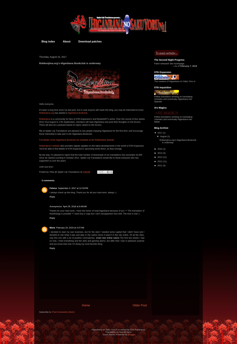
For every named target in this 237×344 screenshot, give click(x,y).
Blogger (131, 334)
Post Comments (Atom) (63, 312)
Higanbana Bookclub (77, 113)
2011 (160, 165)
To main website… (167, 53)
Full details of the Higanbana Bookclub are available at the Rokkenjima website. (77, 140)
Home (86, 305)
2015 (160, 149)
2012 (160, 161)
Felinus (53, 188)
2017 (160, 133)
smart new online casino (107, 238)
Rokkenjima (44, 119)
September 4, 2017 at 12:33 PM (73, 188)
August (163, 136)
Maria (52, 227)
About (66, 41)
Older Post (140, 305)
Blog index (48, 41)
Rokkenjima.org (46, 113)
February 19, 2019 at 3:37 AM (70, 227)
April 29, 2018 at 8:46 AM (75, 206)
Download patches (90, 41)
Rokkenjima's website (49, 146)
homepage (179, 63)
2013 (160, 157)
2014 (160, 153)
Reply (52, 197)
